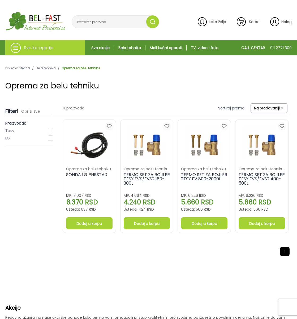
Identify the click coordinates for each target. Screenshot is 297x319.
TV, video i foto (204, 47)
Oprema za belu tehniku (81, 68)
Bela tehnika (129, 47)
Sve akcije (100, 47)
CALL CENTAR (266, 47)
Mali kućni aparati (166, 47)
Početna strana (17, 68)
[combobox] (269, 108)
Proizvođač (16, 123)
